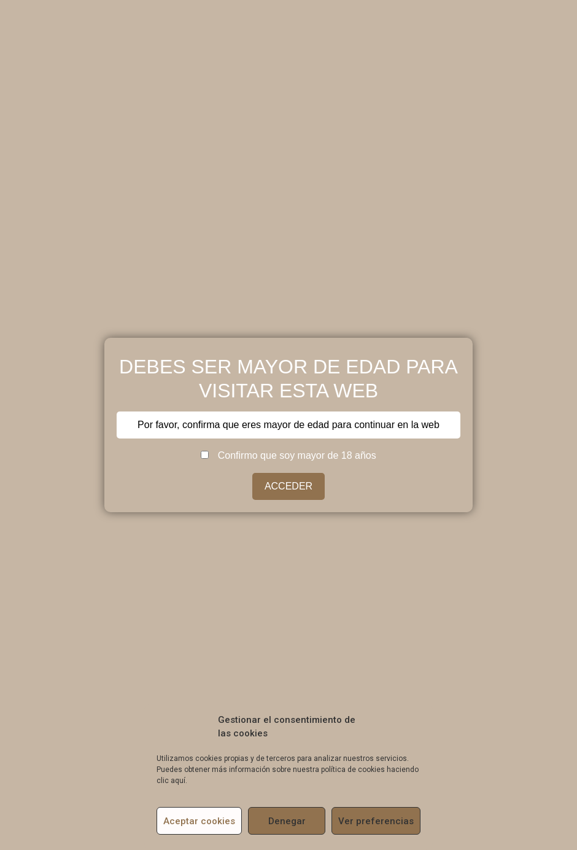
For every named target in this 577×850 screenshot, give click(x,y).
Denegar (287, 821)
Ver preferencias (376, 821)
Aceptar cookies (199, 821)
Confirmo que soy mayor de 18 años (288, 456)
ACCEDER (288, 486)
